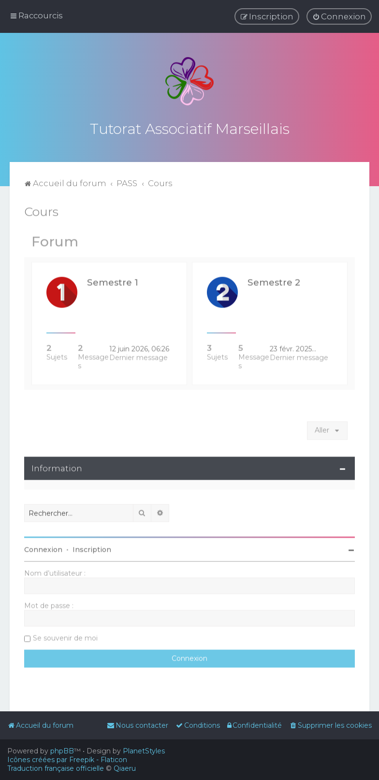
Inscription (92, 548)
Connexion (43, 548)
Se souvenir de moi (65, 637)
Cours (41, 210)
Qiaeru (125, 768)
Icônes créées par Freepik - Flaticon (67, 759)
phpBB (62, 751)
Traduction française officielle (55, 768)
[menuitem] (339, 16)
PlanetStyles (144, 751)
